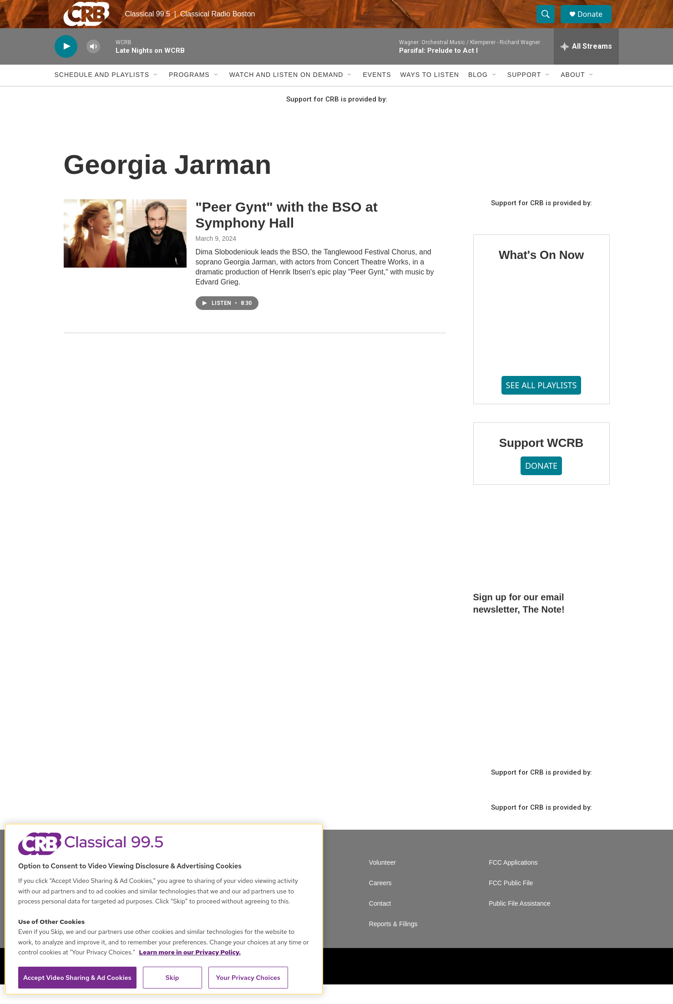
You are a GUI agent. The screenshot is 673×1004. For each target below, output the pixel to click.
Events (377, 94)
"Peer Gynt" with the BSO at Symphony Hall (287, 234)
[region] (164, 909)
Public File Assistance (519, 923)
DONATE (541, 485)
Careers (380, 902)
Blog (478, 94)
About (573, 94)
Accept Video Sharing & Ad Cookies (77, 978)
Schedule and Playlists (102, 94)
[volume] (93, 66)
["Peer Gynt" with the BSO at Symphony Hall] (125, 253)
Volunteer (382, 882)
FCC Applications (513, 882)
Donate (596, 24)
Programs (189, 94)
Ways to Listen (429, 94)
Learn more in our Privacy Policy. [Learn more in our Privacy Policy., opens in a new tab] (190, 952)
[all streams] (586, 66)
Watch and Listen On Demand (286, 94)
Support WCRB (541, 462)
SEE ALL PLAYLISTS (541, 404)
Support (524, 94)
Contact (380, 923)
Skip (172, 978)
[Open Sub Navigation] (156, 94)
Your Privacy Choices (248, 978)
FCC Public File (511, 902)
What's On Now (541, 274)
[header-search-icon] (550, 24)
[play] (66, 66)
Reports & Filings (393, 943)
